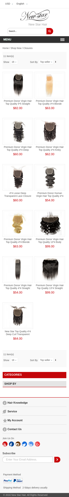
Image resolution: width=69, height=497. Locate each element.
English (20, 3)
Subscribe (8, 453)
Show (6, 62)
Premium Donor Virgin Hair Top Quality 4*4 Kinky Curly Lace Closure (50, 150)
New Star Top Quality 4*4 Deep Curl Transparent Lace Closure (18, 334)
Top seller (45, 62)
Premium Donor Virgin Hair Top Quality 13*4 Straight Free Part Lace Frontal (50, 288)
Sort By (34, 62)
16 (13, 62)
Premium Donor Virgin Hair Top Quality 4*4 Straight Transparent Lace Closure (18, 288)
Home (5, 48)
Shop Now (16, 48)
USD (7, 3)
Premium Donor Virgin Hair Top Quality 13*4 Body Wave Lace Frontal (50, 242)
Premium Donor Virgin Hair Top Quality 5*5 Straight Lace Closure (18, 104)
